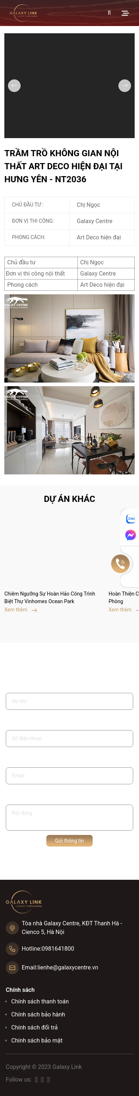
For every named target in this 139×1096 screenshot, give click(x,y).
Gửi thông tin (69, 841)
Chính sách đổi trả (34, 1027)
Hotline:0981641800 (48, 948)
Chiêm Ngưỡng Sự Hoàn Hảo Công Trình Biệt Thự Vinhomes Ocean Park (49, 597)
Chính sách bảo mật (37, 1040)
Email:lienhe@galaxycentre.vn (60, 967)
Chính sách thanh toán (40, 1001)
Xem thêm (20, 610)
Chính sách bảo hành (38, 1014)
